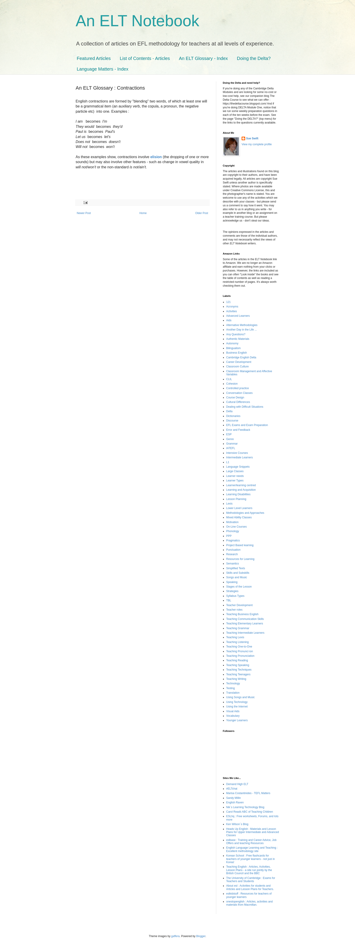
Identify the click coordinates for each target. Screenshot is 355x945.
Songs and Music (236, 577)
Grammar (232, 443)
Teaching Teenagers (238, 674)
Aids (228, 320)
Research (232, 554)
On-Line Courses (236, 526)
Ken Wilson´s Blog (237, 824)
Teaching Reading (237, 660)
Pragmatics (233, 540)
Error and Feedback (238, 429)
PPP (229, 536)
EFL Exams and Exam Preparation (247, 425)
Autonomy (232, 343)
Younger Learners (237, 720)
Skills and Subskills (237, 572)
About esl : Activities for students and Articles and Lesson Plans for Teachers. (250, 887)
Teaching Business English (242, 614)
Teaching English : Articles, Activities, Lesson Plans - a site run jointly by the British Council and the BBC (249, 870)
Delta (229, 411)
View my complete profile (257, 144)
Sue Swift (252, 138)
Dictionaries (233, 416)
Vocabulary (233, 715)
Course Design (235, 397)
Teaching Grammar (237, 628)
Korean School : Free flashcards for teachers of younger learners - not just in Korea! (250, 859)
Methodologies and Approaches (245, 512)
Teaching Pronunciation (240, 655)
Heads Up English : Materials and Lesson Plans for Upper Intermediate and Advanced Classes (252, 832)
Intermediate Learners (239, 457)
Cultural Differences (238, 402)
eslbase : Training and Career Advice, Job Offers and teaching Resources (251, 841)
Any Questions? (235, 334)
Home (143, 213)
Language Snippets (237, 466)
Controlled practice (237, 388)
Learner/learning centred (241, 485)
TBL (228, 600)
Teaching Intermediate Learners (245, 632)
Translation (233, 692)
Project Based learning (240, 545)
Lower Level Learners (239, 508)
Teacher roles (234, 609)
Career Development (238, 362)
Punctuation (233, 549)
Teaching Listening (237, 642)
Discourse (232, 420)
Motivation (232, 522)
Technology (233, 683)
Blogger (201, 936)
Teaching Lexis (235, 637)
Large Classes (235, 471)
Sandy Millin (233, 798)
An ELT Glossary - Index (203, 58)
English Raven (235, 802)
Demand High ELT (237, 784)
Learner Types (235, 480)
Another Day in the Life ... (241, 329)
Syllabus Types (235, 595)
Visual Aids (232, 711)
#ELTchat (231, 788)
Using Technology (237, 702)
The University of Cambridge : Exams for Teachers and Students (250, 879)
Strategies (232, 591)
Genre (230, 439)
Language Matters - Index (102, 69)
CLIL (229, 379)
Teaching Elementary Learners (244, 623)
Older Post (201, 213)
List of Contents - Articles (145, 58)
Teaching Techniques (239, 669)
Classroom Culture (237, 366)
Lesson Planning (236, 499)
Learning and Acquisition (241, 489)
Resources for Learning (240, 559)
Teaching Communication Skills (245, 619)
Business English (236, 352)
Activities (231, 311)
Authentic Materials (237, 338)
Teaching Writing (236, 679)
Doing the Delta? (254, 58)
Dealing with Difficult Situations (244, 406)
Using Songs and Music (240, 697)
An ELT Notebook (137, 21)
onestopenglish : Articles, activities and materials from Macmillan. (249, 903)
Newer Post (84, 213)
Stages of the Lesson (239, 586)
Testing (230, 688)
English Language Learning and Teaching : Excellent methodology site (252, 849)
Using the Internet (237, 706)
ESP (229, 434)
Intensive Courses (237, 453)
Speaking (231, 582)
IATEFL (230, 448)
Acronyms (232, 306)
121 (228, 302)
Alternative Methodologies (241, 325)
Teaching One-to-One (239, 646)
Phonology (232, 531)
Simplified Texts (235, 568)
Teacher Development (239, 605)
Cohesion (232, 383)
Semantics (232, 563)
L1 (227, 462)
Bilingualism (233, 348)
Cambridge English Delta (241, 357)
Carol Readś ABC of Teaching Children (249, 811)
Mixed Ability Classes (239, 517)
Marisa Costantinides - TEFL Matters (248, 793)
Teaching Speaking (237, 665)
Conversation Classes (239, 393)
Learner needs (235, 476)
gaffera (175, 936)
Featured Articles (94, 58)
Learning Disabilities (238, 494)
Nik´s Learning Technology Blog (245, 807)
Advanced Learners (238, 315)
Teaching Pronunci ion (239, 651)
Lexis (229, 503)
